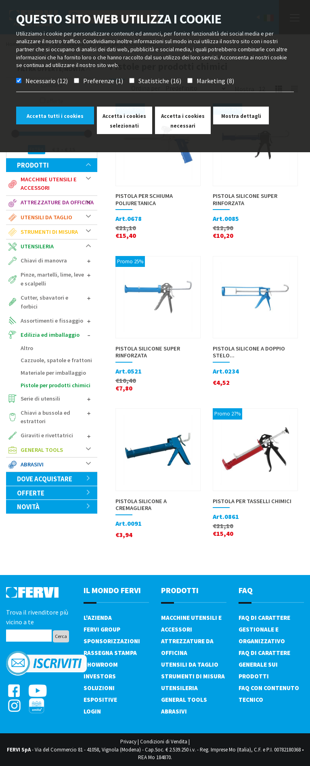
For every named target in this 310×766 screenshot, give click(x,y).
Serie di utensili (40, 398)
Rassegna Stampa (110, 653)
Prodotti (54, 165)
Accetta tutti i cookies (55, 116)
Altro (27, 348)
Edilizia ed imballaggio (50, 334)
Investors (100, 676)
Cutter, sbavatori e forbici (44, 302)
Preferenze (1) (103, 81)
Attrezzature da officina (57, 202)
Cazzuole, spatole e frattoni (56, 360)
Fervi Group (102, 629)
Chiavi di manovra (44, 260)
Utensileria (37, 246)
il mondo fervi (112, 590)
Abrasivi (32, 464)
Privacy (128, 741)
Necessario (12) (46, 81)
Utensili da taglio (46, 217)
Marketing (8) (215, 81)
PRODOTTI (180, 590)
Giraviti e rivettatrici (47, 435)
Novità (54, 506)
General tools (42, 449)
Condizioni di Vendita (163, 741)
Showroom (101, 664)
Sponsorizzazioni (112, 641)
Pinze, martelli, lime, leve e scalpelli (52, 279)
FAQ (246, 590)
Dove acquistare (54, 478)
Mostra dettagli (241, 116)
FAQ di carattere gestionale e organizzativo (264, 629)
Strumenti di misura (49, 231)
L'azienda (98, 617)
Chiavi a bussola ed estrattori (45, 417)
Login (92, 711)
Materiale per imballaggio (53, 372)
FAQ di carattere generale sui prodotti (264, 664)
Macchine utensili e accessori (49, 184)
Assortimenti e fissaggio (52, 320)
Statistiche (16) (159, 81)
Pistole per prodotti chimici (55, 385)
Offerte (54, 493)
